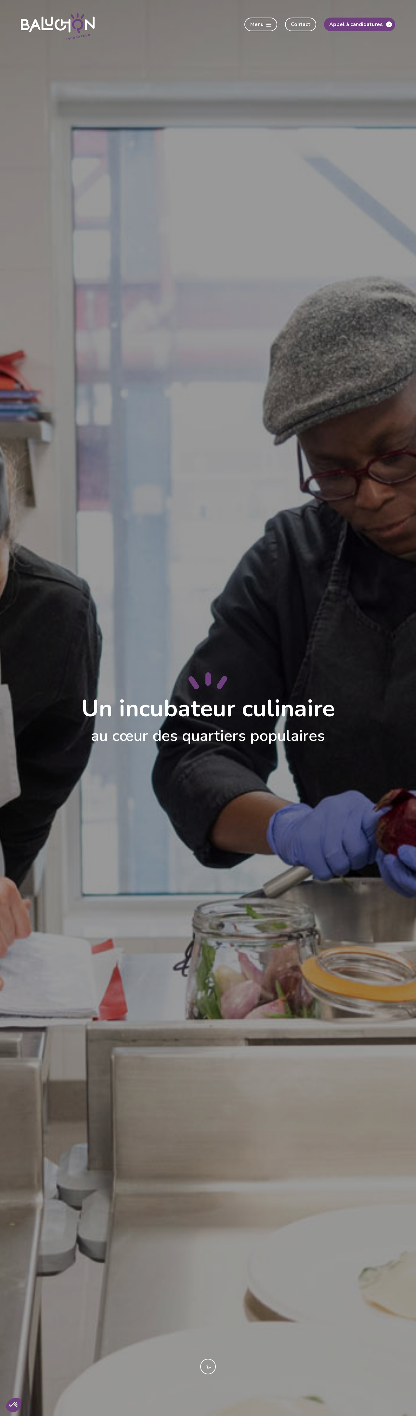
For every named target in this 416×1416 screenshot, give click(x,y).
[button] (13, 1405)
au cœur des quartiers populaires (208, 736)
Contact (300, 24)
